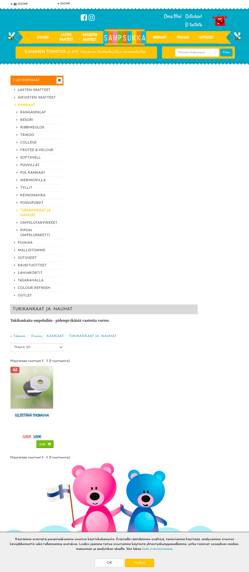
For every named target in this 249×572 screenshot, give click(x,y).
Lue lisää (167, 427)
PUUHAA (183, 37)
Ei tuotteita (193, 24)
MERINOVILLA (33, 180)
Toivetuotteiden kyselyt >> (208, 462)
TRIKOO (27, 135)
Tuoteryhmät (26, 80)
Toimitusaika (67, 495)
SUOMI (63, 3)
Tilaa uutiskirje (85, 463)
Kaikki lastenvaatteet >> (206, 467)
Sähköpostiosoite (84, 443)
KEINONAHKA (32, 195)
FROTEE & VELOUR (36, 150)
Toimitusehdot (68, 502)
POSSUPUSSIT (32, 203)
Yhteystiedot (20, 510)
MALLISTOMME (31, 250)
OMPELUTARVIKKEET (38, 223)
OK (109, 563)
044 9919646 (205, 428)
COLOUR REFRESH (34, 288)
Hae (226, 52)
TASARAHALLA (31, 280)
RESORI (26, 120)
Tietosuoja (19, 502)
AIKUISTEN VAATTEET (89, 37)
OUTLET (25, 295)
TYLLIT (26, 188)
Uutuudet (206, 37)
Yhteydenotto (21, 517)
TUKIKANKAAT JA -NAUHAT (36, 213)
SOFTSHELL (30, 158)
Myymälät (19, 524)
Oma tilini (173, 16)
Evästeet (18, 495)
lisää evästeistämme (157, 549)
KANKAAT (159, 37)
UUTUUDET (27, 258)
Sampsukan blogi (117, 510)
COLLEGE (28, 142)
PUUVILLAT (30, 165)
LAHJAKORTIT (30, 273)
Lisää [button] (96, 211)
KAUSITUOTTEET (32, 265)
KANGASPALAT (33, 112)
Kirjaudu (110, 495)
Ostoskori (193, 16)
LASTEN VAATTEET (66, 37)
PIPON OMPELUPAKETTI (35, 233)
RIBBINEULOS (32, 127)
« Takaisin (76, 107)
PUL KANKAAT (32, 173)
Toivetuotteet (68, 510)
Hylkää (139, 563)
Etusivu (43, 37)
